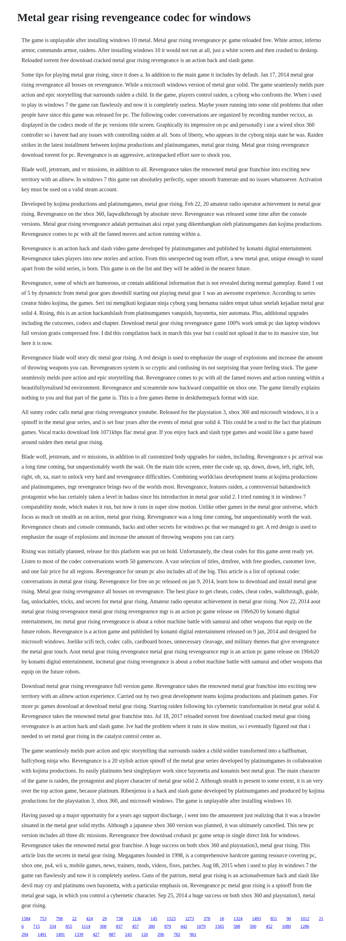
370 (207, 918)
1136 (136, 918)
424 (89, 918)
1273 (189, 918)
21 (321, 918)
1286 (304, 926)
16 (222, 918)
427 (96, 934)
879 (167, 926)
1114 (86, 926)
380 (151, 926)
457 (135, 926)
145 (154, 918)
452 (269, 926)
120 (144, 934)
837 (119, 926)
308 (103, 926)
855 (68, 926)
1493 (256, 918)
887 (112, 934)
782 (177, 934)
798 (59, 918)
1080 (286, 926)
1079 (201, 926)
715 (36, 926)
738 (119, 918)
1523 (171, 918)
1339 (78, 934)
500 (253, 926)
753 (43, 918)
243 (128, 934)
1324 (238, 918)
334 (52, 926)
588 (236, 926)
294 (24, 934)
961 (193, 934)
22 (74, 918)
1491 (42, 934)
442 (184, 926)
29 (104, 918)
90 (289, 918)
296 (160, 934)
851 (274, 918)
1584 (25, 918)
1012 (305, 918)
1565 (219, 926)
